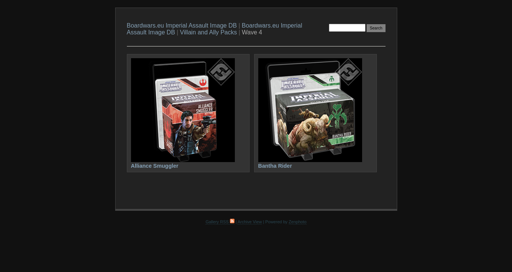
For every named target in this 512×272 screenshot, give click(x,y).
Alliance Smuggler (155, 166)
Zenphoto (298, 221)
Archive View (249, 221)
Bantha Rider (275, 166)
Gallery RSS (219, 221)
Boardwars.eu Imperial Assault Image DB (182, 25)
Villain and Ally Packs (208, 32)
